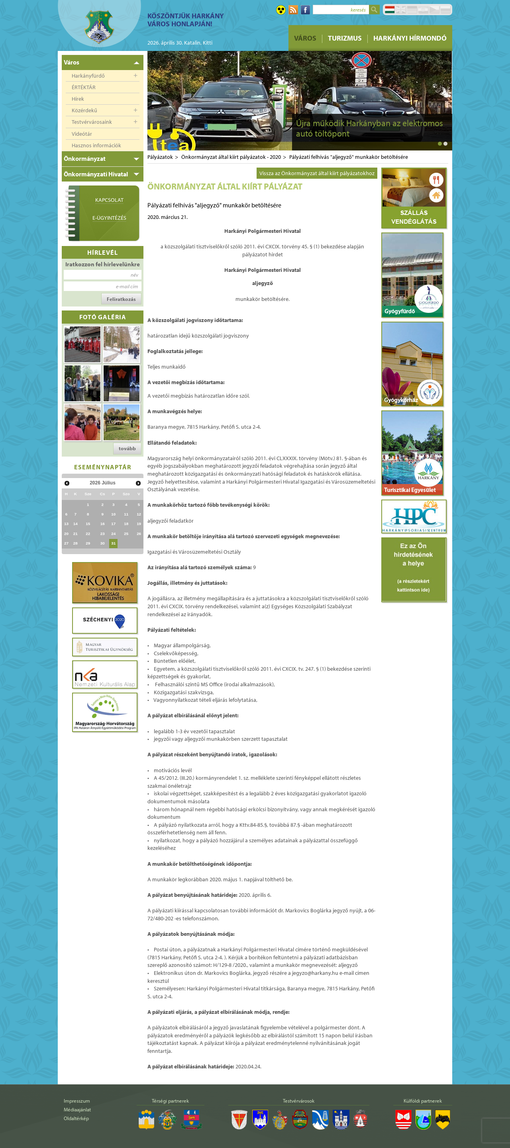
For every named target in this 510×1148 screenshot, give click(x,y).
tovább (127, 448)
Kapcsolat (109, 199)
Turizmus (345, 38)
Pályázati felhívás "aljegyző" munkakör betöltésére (348, 156)
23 (102, 533)
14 (75, 523)
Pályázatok (160, 156)
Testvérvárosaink (92, 121)
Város (305, 38)
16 (102, 523)
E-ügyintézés (109, 217)
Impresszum (77, 1100)
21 (75, 533)
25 (126, 533)
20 (66, 533)
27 (66, 543)
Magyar (389, 9)
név (134, 274)
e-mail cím (127, 286)
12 (139, 514)
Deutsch (412, 9)
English (401, 9)
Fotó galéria (102, 316)
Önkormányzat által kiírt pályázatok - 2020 (231, 156)
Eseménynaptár (102, 467)
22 (88, 533)
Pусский (445, 9)
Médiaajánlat (77, 1109)
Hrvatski (423, 9)
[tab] (102, 62)
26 (139, 533)
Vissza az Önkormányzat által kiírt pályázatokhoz (317, 173)
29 (88, 543)
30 (102, 543)
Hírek (78, 98)
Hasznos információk (96, 145)
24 (113, 533)
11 (126, 514)
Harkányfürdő (88, 75)
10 (113, 514)
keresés (358, 9)
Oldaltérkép (76, 1118)
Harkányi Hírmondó (410, 38)
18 (126, 523)
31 (113, 543)
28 (75, 543)
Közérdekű (84, 110)
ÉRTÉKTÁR (84, 87)
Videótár (82, 133)
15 (88, 523)
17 (113, 523)
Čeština (434, 9)
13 (66, 523)
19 (139, 523)
